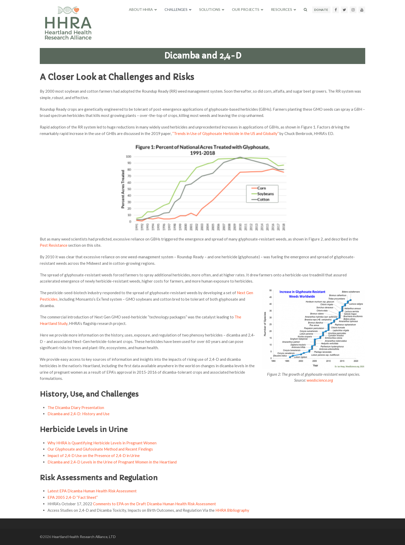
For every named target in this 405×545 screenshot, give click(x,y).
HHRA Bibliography (232, 510)
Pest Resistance (53, 245)
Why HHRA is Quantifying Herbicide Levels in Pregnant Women (102, 442)
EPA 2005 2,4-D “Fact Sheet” (73, 497)
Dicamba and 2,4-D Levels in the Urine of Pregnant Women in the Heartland (112, 462)
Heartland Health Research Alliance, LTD (84, 536)
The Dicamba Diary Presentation (76, 407)
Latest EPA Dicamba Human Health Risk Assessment (92, 490)
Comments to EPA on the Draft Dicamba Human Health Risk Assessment (154, 503)
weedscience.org (320, 380)
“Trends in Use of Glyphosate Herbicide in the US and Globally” (225, 133)
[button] (305, 9)
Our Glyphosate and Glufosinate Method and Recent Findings (100, 449)
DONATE (321, 10)
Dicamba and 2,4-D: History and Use (79, 413)
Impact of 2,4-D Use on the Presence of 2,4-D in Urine (94, 455)
